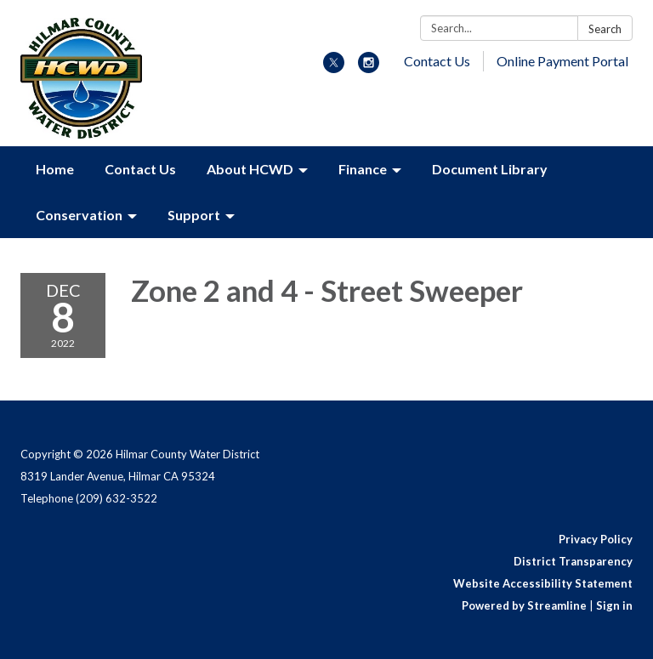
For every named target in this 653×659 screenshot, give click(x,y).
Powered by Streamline (524, 605)
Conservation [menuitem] (79, 215)
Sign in (614, 605)
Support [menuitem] (194, 215)
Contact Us (437, 61)
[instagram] (368, 68)
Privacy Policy (596, 539)
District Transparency (573, 561)
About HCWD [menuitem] (250, 169)
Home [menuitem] (55, 169)
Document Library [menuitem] (490, 169)
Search (605, 29)
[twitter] (333, 68)
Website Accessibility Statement (543, 583)
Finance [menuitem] (362, 169)
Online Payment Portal (562, 61)
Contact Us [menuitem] (140, 169)
